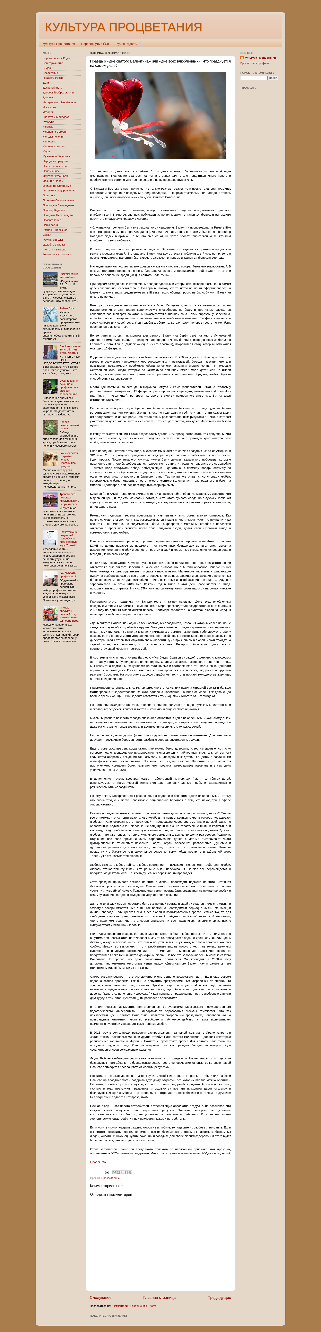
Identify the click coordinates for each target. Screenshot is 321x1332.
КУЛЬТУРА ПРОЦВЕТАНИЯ (123, 27)
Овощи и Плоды (53, 180)
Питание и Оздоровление (59, 190)
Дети (46, 82)
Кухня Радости (126, 43)
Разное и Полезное (55, 229)
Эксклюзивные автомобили (69, 275)
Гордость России (53, 77)
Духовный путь (52, 87)
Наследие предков (55, 166)
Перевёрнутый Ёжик (95, 43)
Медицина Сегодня (55, 131)
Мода (46, 151)
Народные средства (55, 161)
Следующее (101, 1297)
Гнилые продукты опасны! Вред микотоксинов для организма (69, 614)
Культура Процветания (59, 43)
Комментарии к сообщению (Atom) (134, 1305)
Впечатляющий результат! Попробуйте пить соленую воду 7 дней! (69, 538)
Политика (49, 195)
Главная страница (159, 1297)
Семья (47, 234)
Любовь (48, 126)
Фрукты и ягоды (53, 239)
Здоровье (49, 97)
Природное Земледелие (58, 205)
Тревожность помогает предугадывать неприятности (69, 499)
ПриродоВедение (54, 210)
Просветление (110, 1178)
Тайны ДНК (67, 308)
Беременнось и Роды (56, 58)
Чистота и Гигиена (54, 249)
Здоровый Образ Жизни (58, 92)
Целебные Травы (54, 244)
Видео (47, 67)
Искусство (49, 107)
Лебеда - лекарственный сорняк (69, 425)
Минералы (49, 141)
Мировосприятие (53, 146)
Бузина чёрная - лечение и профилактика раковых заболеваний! (70, 387)
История (48, 112)
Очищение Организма (57, 185)
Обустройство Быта (55, 175)
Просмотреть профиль (254, 63)
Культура (48, 121)
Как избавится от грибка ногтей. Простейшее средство (69, 460)
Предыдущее (219, 1297)
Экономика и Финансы (57, 254)
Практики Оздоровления (58, 200)
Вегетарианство (53, 63)
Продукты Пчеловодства (58, 215)
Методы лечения (53, 136)
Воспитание (50, 72)
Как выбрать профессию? (68, 574)
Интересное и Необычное (59, 102)
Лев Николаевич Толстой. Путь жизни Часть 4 (70, 349)
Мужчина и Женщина (56, 156)
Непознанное (51, 171)
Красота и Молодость (56, 116)
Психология (50, 224)
